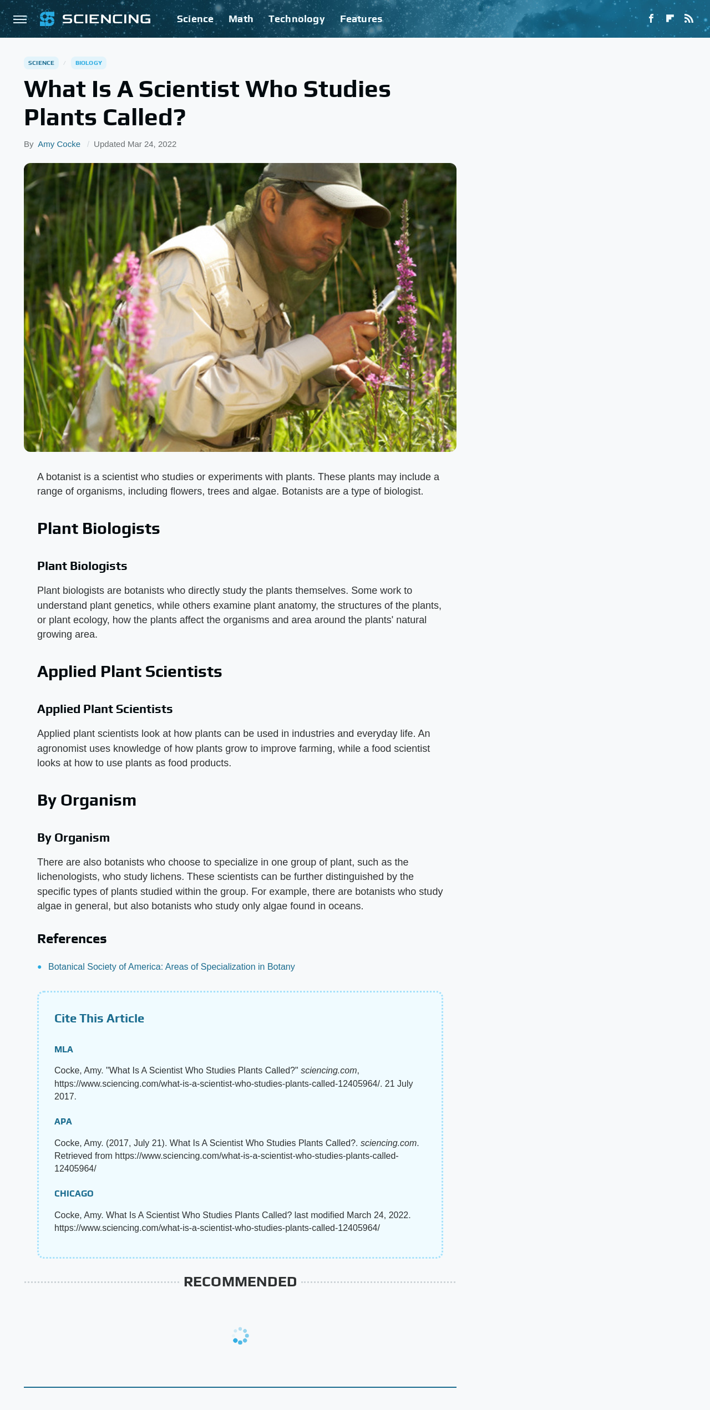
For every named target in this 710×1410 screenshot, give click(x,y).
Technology (296, 18)
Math (241, 18)
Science (195, 18)
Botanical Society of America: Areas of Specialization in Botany (171, 966)
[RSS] (689, 19)
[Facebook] (651, 19)
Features (361, 18)
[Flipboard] (670, 19)
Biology (88, 62)
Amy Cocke (59, 144)
